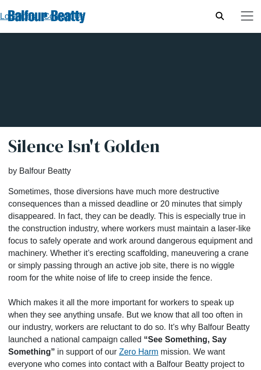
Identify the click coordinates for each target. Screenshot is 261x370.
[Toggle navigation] (247, 16)
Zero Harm (138, 351)
